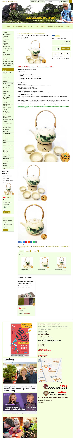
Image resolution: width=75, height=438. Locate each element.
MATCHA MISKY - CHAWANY (8, 88)
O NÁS (13, 26)
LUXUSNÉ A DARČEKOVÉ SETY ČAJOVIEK (8, 112)
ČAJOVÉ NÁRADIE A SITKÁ (8, 134)
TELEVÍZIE (37, 26)
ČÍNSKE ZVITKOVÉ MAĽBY (8, 146)
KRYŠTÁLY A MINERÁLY (8, 139)
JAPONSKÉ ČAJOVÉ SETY (8, 76)
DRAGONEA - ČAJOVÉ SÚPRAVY (7, 73)
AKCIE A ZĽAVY (6, 46)
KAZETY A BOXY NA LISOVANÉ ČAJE (7, 117)
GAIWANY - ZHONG (6, 85)
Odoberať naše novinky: (7, 220)
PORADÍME (50, 26)
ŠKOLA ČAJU (43, 26)
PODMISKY (5, 93)
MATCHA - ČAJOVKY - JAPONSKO (7, 108)
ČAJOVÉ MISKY (8, 91)
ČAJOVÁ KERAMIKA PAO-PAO (38, 246)
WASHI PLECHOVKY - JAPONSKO (7, 101)
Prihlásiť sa (33, 1)
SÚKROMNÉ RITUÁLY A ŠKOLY (7, 51)
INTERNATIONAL (19, 26)
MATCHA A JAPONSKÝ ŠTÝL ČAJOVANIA (8, 151)
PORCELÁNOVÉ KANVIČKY (8, 63)
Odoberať (6, 229)
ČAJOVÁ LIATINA (8, 78)
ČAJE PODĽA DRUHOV (8, 40)
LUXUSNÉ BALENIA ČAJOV (8, 44)
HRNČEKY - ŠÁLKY (6, 95)
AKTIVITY (26, 26)
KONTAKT (68, 26)
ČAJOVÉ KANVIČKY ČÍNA (8, 61)
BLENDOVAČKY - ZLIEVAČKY (8, 80)
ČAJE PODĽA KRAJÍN (8, 37)
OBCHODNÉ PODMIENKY (8, 162)
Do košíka (65, 49)
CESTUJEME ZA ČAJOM (59, 26)
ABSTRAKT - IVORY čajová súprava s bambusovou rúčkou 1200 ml (7, 177)
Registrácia (41, 1)
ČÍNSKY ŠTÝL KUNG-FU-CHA (8, 155)
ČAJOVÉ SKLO (5, 121)
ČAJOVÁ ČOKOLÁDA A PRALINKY (8, 55)
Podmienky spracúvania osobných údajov (8, 167)
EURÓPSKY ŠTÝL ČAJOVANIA (52, 246)
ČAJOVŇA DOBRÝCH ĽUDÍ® (9, 1)
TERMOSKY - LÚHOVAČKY (8, 119)
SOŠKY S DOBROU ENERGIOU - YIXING (7, 126)
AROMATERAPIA (8, 137)
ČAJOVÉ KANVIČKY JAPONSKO (8, 58)
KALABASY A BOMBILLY (7, 123)
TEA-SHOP (8, 26)
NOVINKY (8, 32)
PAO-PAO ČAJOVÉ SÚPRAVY (24, 246)
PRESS (31, 26)
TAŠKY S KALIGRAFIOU (7, 148)
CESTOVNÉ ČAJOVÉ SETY (8, 83)
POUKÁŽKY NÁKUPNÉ (7, 48)
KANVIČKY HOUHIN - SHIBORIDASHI (7, 66)
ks (4, 210)
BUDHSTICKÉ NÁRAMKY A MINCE (8, 143)
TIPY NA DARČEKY (8, 34)
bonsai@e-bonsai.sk (42, 336)
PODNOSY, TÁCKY (6, 131)
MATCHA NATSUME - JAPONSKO (7, 98)
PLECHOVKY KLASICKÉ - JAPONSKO (8, 105)
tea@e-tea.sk (49, 336)
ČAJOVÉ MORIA (6, 129)
